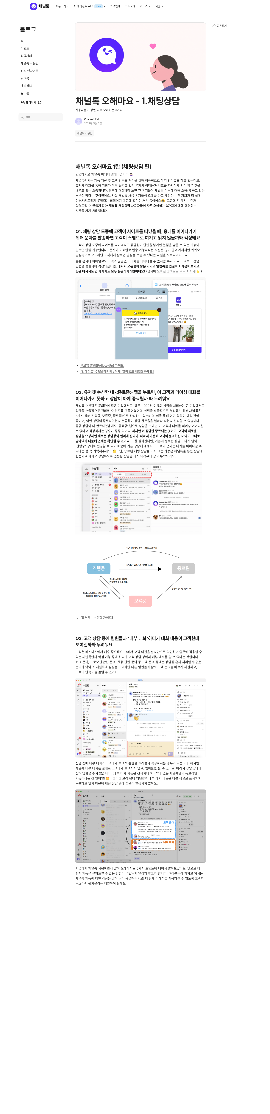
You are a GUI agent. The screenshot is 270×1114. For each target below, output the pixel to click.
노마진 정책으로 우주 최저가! (176, 271)
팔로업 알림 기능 (87, 250)
